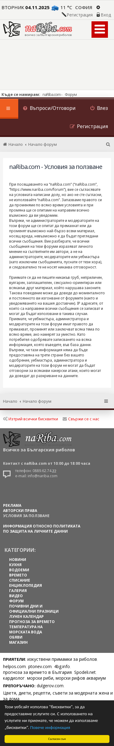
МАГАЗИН (18, 642)
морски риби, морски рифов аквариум (66, 678)
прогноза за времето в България (37, 672)
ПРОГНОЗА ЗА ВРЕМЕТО (32, 621)
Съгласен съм (57, 739)
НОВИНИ (17, 559)
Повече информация (50, 727)
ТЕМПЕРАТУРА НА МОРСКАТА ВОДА (26, 629)
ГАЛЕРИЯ (18, 590)
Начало (10, 401)
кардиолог (14, 678)
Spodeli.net (85, 672)
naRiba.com (51, 94)
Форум (71, 94)
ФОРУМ (16, 601)
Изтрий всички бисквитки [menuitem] (30, 419)
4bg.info (62, 666)
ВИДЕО (16, 595)
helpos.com (14, 666)
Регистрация (80, 14)
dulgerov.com (50, 685)
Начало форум (37, 401)
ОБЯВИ (15, 637)
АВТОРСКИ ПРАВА (20, 510)
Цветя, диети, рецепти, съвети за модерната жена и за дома (58, 696)
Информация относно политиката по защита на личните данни (41, 529)
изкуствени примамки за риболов (62, 659)
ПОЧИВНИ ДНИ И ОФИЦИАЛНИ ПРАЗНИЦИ (34, 609)
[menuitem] (49, 109)
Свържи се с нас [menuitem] (81, 419)
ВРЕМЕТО (18, 575)
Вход (106, 14)
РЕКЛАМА (12, 505)
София (83, 7)
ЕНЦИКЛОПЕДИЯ (25, 585)
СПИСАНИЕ (19, 580)
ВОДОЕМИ (19, 570)
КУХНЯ (15, 564)
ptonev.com (40, 666)
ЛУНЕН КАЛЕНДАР (26, 616)
